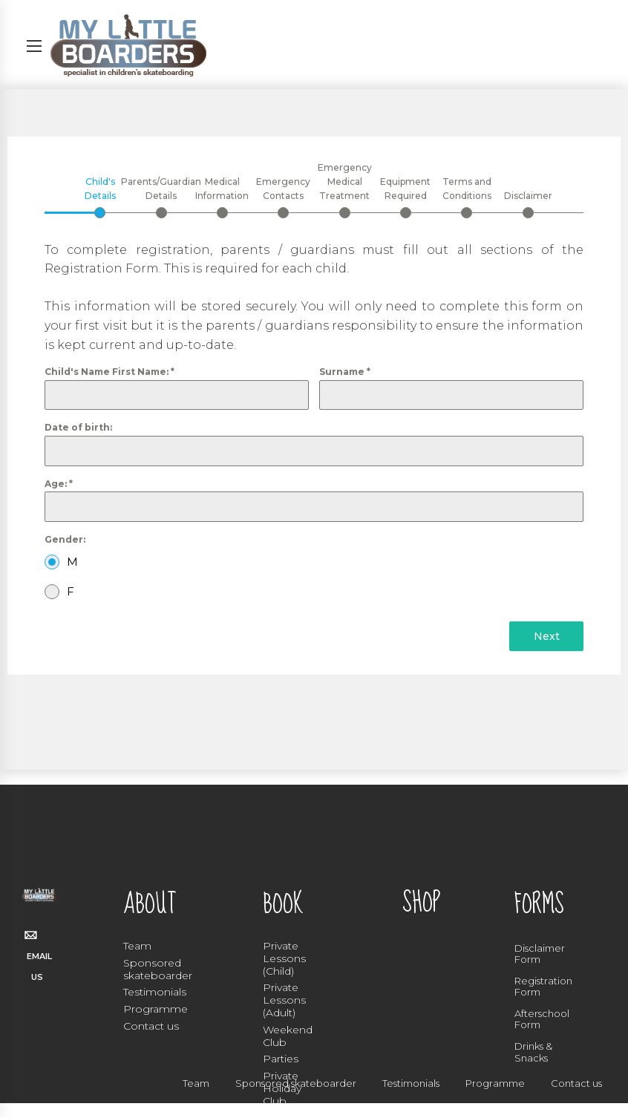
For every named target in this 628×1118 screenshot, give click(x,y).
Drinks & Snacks (533, 1052)
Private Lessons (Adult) (284, 1000)
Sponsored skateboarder (157, 969)
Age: (59, 483)
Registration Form (543, 986)
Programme (155, 1009)
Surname (344, 372)
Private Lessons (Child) (284, 958)
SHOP (421, 903)
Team (137, 945)
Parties (280, 1058)
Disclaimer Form (539, 954)
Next (547, 637)
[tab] (99, 196)
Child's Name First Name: (109, 372)
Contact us (151, 1026)
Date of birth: (78, 428)
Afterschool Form (541, 1019)
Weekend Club (288, 1036)
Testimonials (154, 991)
